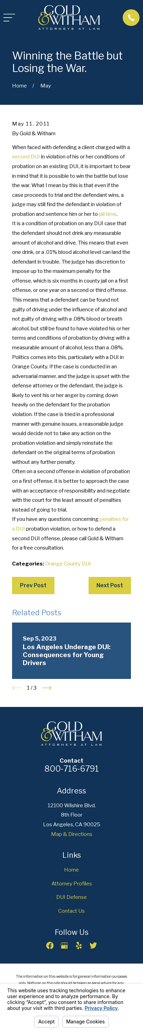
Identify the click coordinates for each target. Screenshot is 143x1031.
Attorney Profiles (71, 883)
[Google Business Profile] (64, 945)
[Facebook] (49, 945)
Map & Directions (71, 834)
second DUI (26, 156)
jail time (107, 214)
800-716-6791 (71, 769)
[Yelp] (78, 945)
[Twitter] (93, 945)
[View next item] (47, 688)
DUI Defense (71, 897)
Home (71, 869)
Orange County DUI (68, 563)
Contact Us (71, 911)
